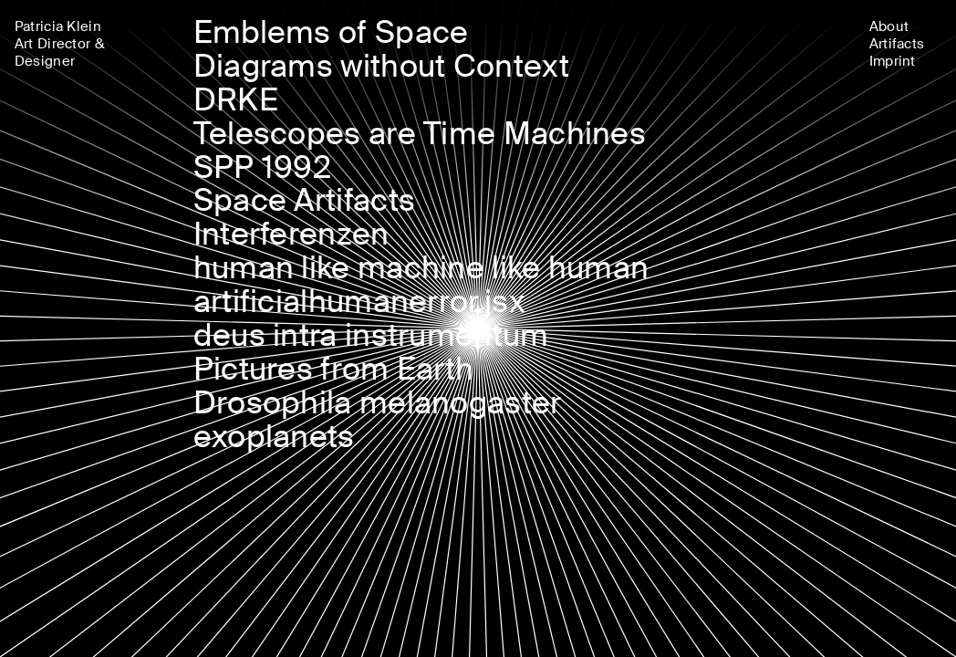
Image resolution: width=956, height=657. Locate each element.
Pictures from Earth (333, 369)
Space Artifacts (304, 200)
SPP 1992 (262, 167)
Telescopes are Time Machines (419, 133)
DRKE (235, 100)
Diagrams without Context (381, 66)
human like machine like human (421, 267)
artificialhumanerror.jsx (359, 301)
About (889, 26)
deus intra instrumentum (371, 335)
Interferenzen (291, 234)
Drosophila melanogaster (377, 402)
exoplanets (274, 436)
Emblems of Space (331, 32)
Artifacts (897, 44)
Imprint (892, 61)
